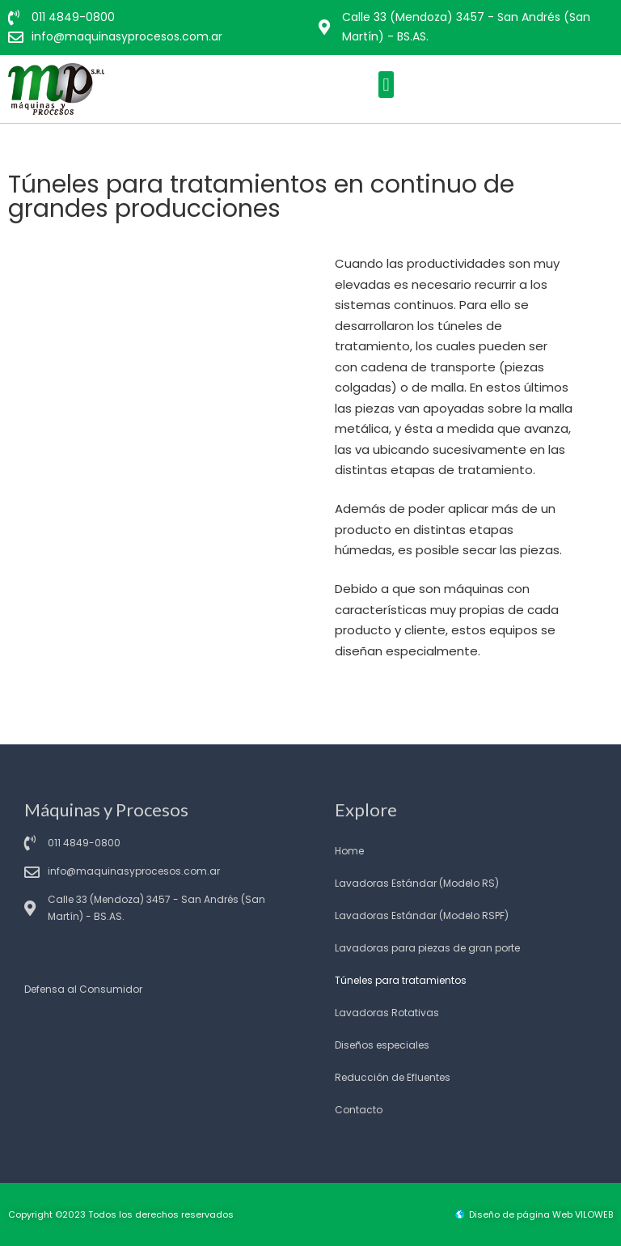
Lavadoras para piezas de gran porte (427, 948)
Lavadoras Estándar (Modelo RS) (417, 883)
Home (349, 851)
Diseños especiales (382, 1045)
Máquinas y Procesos (106, 809)
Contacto (358, 1110)
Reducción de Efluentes (392, 1077)
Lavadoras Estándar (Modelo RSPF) (422, 915)
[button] (386, 84)
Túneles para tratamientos (401, 980)
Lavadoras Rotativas (387, 1012)
